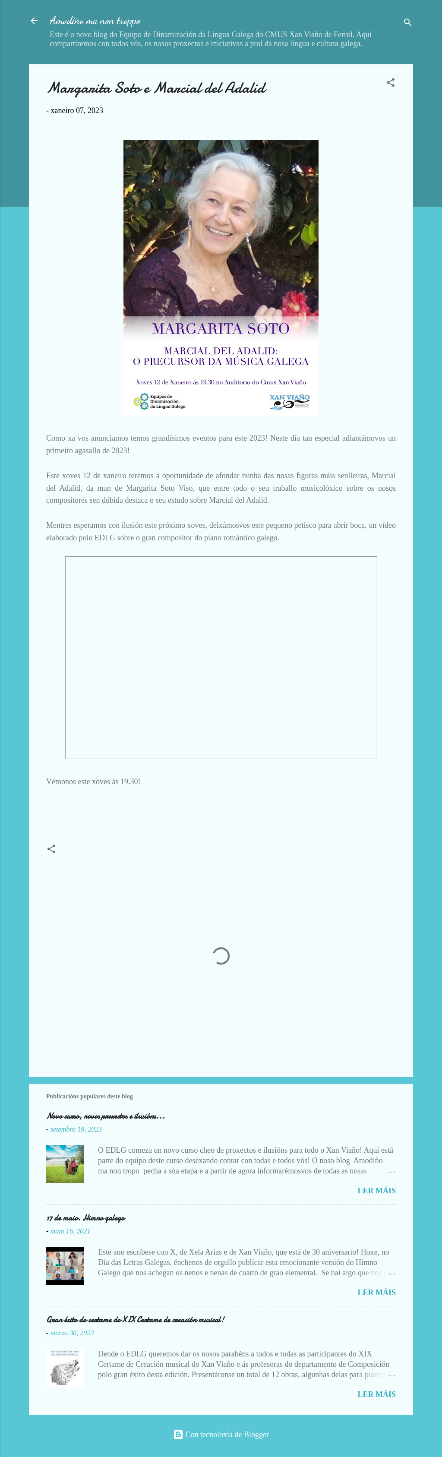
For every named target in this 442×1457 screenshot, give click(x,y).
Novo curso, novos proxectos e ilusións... (105, 1116)
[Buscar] (408, 23)
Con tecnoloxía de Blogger (221, 1434)
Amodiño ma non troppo (95, 20)
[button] (390, 83)
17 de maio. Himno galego (85, 1218)
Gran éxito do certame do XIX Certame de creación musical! (135, 1320)
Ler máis (376, 1190)
